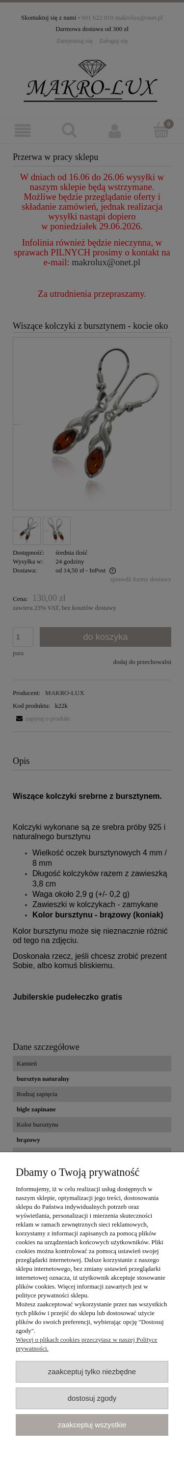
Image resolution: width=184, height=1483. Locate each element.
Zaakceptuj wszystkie (92, 1424)
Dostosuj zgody (92, 1398)
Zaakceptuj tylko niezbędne (92, 1371)
